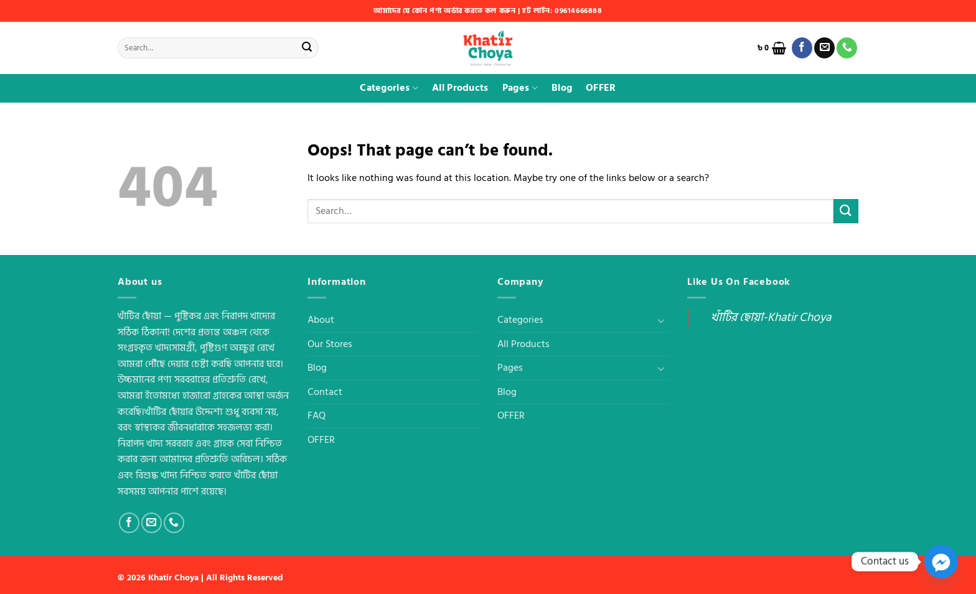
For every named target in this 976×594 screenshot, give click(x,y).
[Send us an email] (824, 47)
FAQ (316, 415)
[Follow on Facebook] (802, 47)
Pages (520, 88)
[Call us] (847, 47)
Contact (324, 392)
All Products (460, 88)
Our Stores (329, 344)
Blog (561, 88)
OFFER (601, 88)
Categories (389, 88)
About (320, 320)
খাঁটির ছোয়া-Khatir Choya (771, 317)
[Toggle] (661, 320)
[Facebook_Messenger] (941, 561)
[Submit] (306, 47)
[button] (772, 48)
